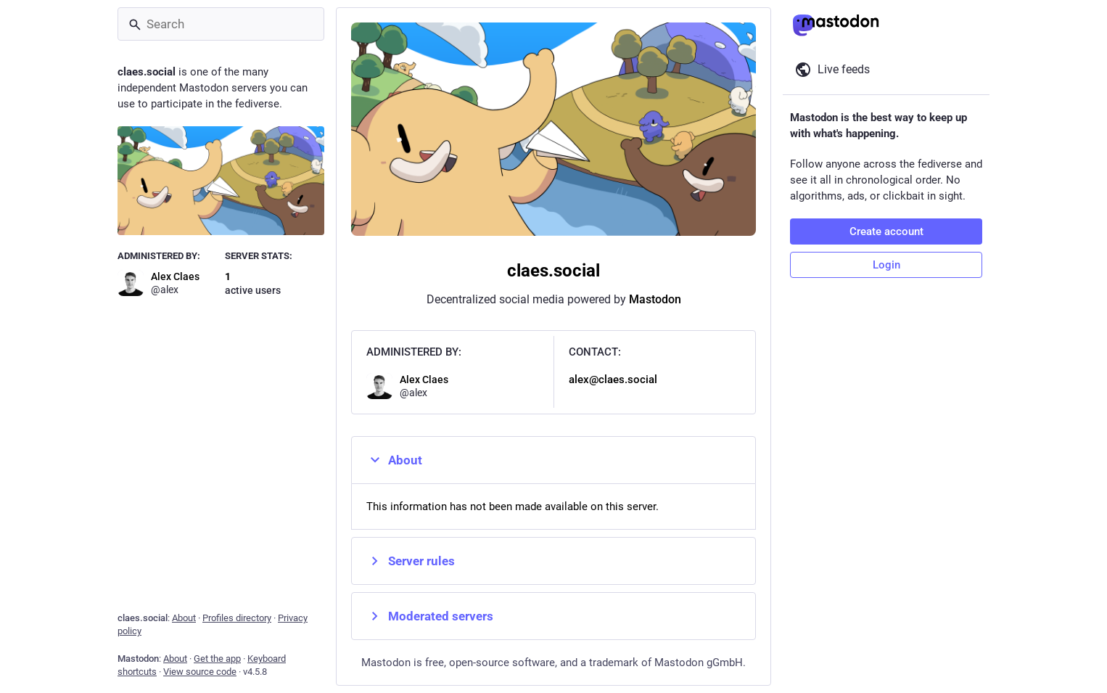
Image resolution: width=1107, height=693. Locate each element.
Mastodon (655, 299)
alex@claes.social (613, 379)
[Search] (221, 24)
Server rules (410, 561)
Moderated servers (429, 616)
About (394, 460)
